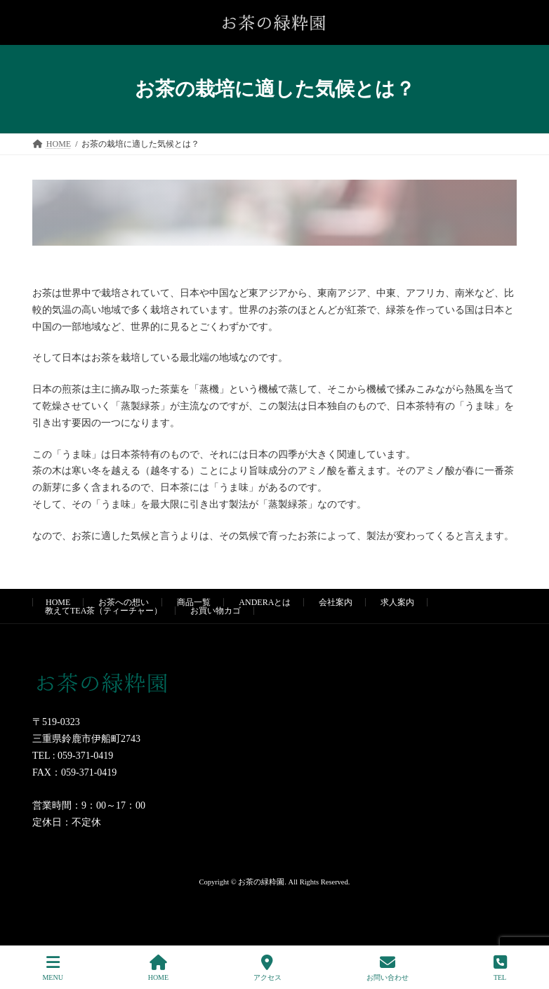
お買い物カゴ (215, 611)
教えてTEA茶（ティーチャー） (103, 611)
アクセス (267, 968)
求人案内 (397, 602)
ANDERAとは (265, 602)
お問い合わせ (387, 968)
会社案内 (335, 602)
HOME (58, 602)
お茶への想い (123, 602)
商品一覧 (194, 602)
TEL (500, 968)
